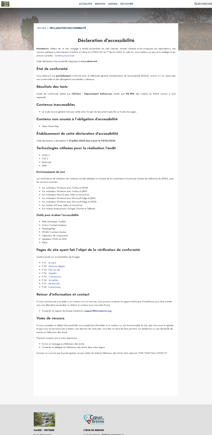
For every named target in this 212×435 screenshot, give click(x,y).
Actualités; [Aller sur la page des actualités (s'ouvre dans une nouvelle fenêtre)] (54, 280)
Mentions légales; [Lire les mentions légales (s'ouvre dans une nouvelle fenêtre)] (56, 266)
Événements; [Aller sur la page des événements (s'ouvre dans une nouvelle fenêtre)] (54, 287)
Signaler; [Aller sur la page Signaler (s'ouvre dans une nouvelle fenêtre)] (53, 273)
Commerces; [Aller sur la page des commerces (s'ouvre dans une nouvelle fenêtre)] (55, 276)
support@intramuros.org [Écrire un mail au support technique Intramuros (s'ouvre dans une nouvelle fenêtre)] (97, 310)
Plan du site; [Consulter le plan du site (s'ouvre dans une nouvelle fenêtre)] (54, 269)
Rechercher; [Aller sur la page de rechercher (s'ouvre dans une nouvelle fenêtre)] (54, 283)
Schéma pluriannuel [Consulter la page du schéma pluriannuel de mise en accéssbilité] (64, 55)
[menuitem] (85, 4)
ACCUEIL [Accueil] (41, 28)
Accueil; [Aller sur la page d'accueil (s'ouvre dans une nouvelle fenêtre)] (52, 262)
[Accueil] (5, 4)
